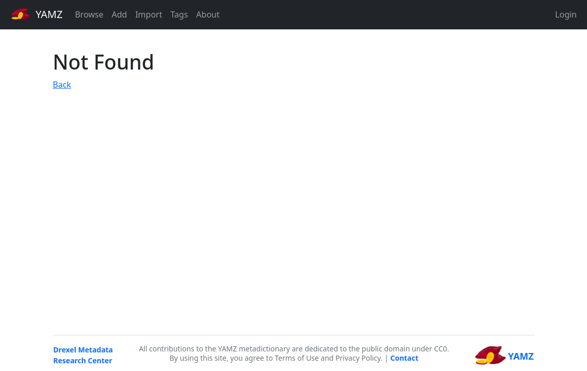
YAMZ (37, 14)
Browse (89, 14)
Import (148, 14)
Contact (404, 358)
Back (62, 84)
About (207, 14)
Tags (179, 14)
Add (119, 14)
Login (566, 14)
